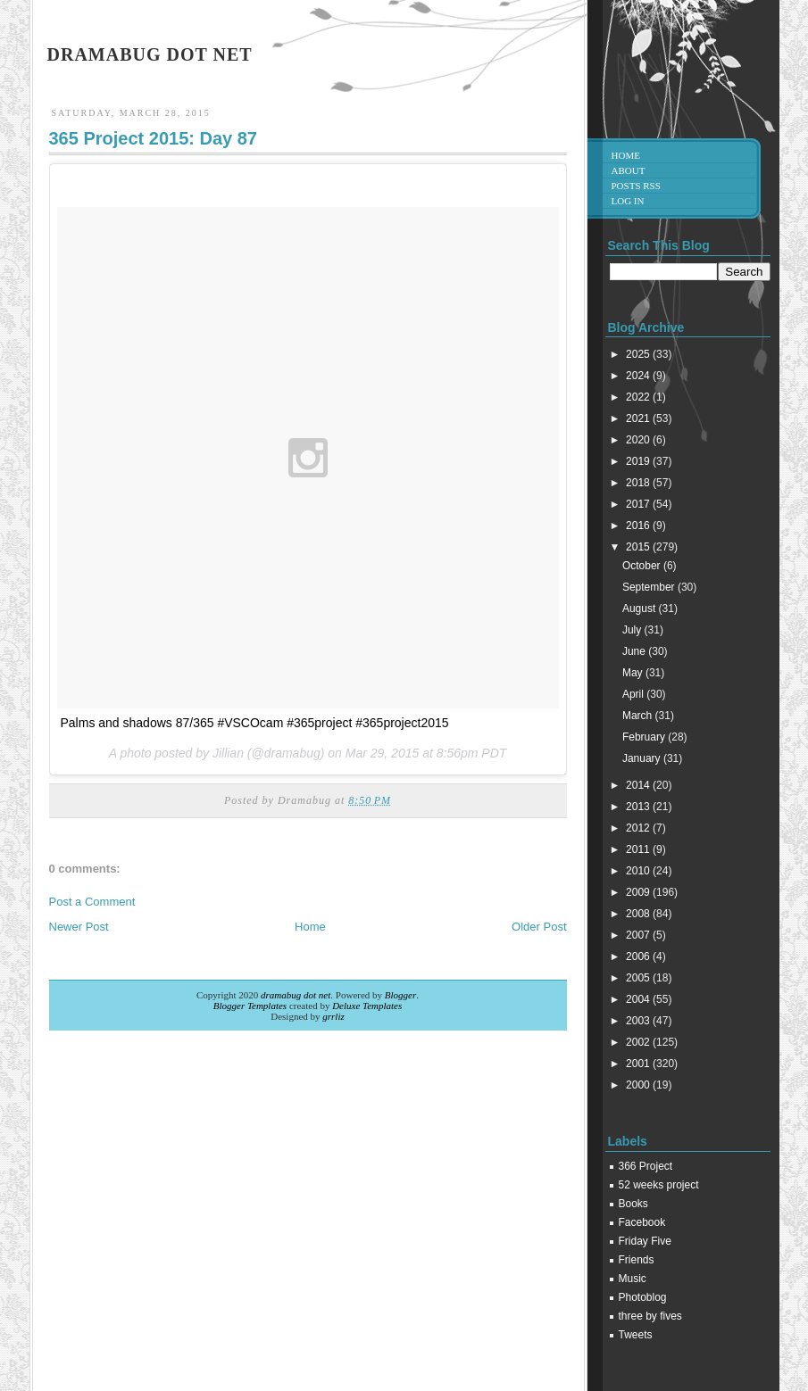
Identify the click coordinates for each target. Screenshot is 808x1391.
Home (310, 926)
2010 (639, 871)
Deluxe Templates (367, 1005)
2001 (639, 1063)
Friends (636, 1260)
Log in (628, 200)
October (642, 565)
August (640, 608)
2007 (639, 935)
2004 (639, 999)
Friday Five (645, 1241)
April (634, 694)
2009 (639, 892)
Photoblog (643, 1297)
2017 (639, 504)
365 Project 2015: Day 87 (153, 138)
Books (633, 1203)
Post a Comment (92, 901)
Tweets (636, 1335)
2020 (639, 440)
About (629, 170)
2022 (639, 397)
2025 (639, 354)
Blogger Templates (250, 1005)
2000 (639, 1085)
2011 (639, 849)
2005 (639, 978)
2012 (639, 828)
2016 (639, 525)
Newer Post (79, 926)
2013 (639, 806)
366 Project (646, 1166)
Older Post (539, 926)
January (642, 758)
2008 (639, 913)
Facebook (642, 1222)
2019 (639, 461)
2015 (639, 547)
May (634, 673)
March (638, 715)
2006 (639, 956)
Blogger (400, 994)
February (645, 737)
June (635, 651)
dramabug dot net (150, 54)
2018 (639, 482)
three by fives (650, 1316)
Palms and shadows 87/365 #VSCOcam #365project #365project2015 (255, 723)
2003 (639, 1020)
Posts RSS (636, 185)
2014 (639, 785)
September (650, 587)
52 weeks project (659, 1185)
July (633, 630)
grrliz (333, 1016)
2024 (639, 375)
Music (632, 1278)
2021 (639, 418)
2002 (639, 1042)
